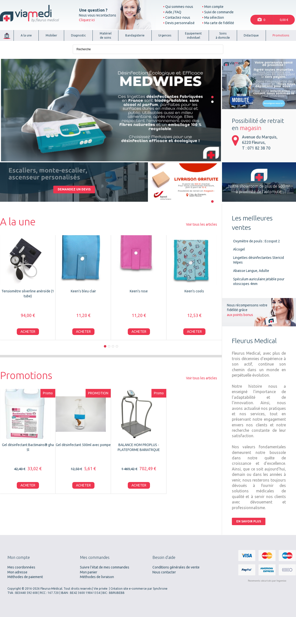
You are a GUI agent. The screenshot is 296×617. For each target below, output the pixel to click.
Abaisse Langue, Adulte (251, 271)
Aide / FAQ (173, 12)
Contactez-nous (177, 17)
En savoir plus (248, 521)
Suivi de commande (219, 12)
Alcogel (239, 249)
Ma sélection (214, 17)
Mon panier (88, 572)
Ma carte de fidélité (219, 23)
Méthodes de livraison (97, 577)
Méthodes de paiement (25, 577)
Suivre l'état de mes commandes (104, 567)
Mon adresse (17, 572)
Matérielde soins (105, 35)
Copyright (14, 588)
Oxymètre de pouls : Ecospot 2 (256, 241)
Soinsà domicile (223, 35)
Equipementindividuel (193, 35)
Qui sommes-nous (179, 7)
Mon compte (213, 7)
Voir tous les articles (201, 224)
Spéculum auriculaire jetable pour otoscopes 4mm (258, 281)
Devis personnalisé (180, 23)
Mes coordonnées (21, 567)
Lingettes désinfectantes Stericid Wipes (258, 260)
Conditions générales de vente (176, 567)
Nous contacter (164, 572)
